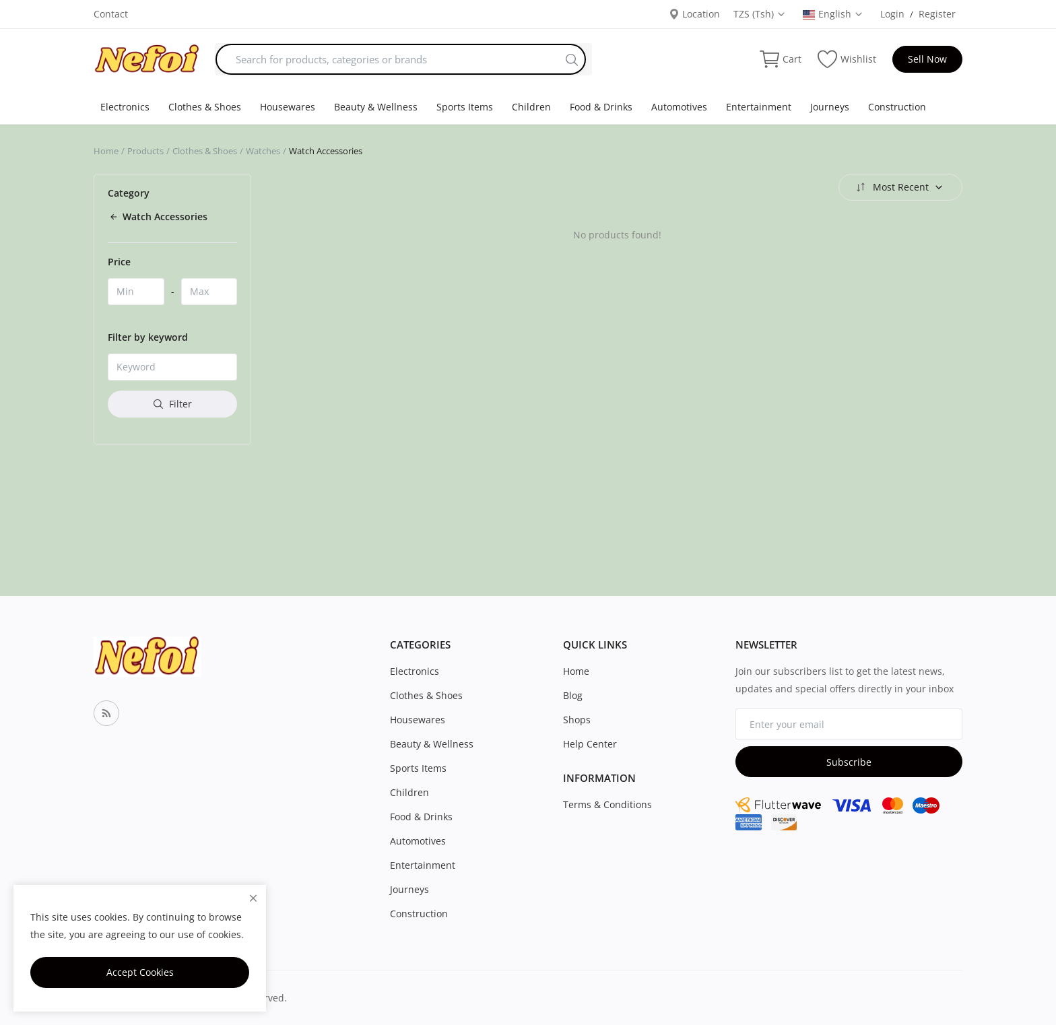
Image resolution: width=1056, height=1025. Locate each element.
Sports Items (464, 106)
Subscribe (848, 762)
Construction (897, 106)
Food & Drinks (601, 106)
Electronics (125, 106)
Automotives (679, 106)
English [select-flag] (833, 13)
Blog (573, 695)
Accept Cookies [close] (140, 972)
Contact (111, 13)
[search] (571, 59)
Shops (577, 719)
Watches (263, 151)
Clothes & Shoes (204, 106)
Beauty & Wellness (376, 106)
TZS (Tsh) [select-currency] (759, 13)
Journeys (829, 106)
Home (106, 151)
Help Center (590, 743)
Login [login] (892, 13)
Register (937, 13)
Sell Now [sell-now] (927, 59)
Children (531, 106)
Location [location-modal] (694, 13)
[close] (253, 898)
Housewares (287, 106)
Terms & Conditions (607, 804)
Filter (173, 403)
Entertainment (758, 106)
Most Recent (899, 187)
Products (145, 151)
